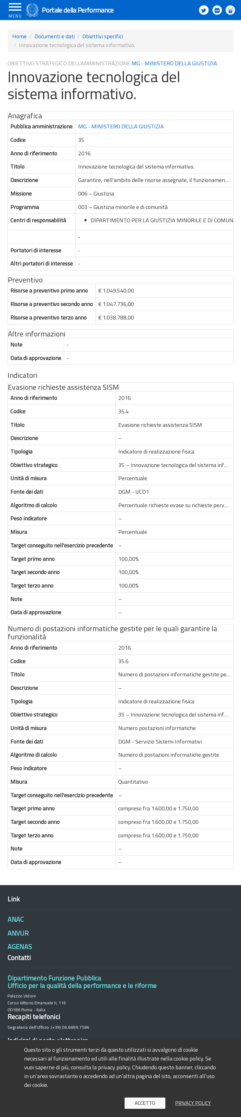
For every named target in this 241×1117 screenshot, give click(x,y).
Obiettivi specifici (103, 36)
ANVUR (18, 933)
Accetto (145, 1103)
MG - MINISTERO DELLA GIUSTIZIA (174, 63)
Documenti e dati (55, 36)
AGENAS (20, 947)
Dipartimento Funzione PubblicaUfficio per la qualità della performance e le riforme (82, 981)
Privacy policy (193, 1103)
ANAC (16, 919)
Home (19, 36)
